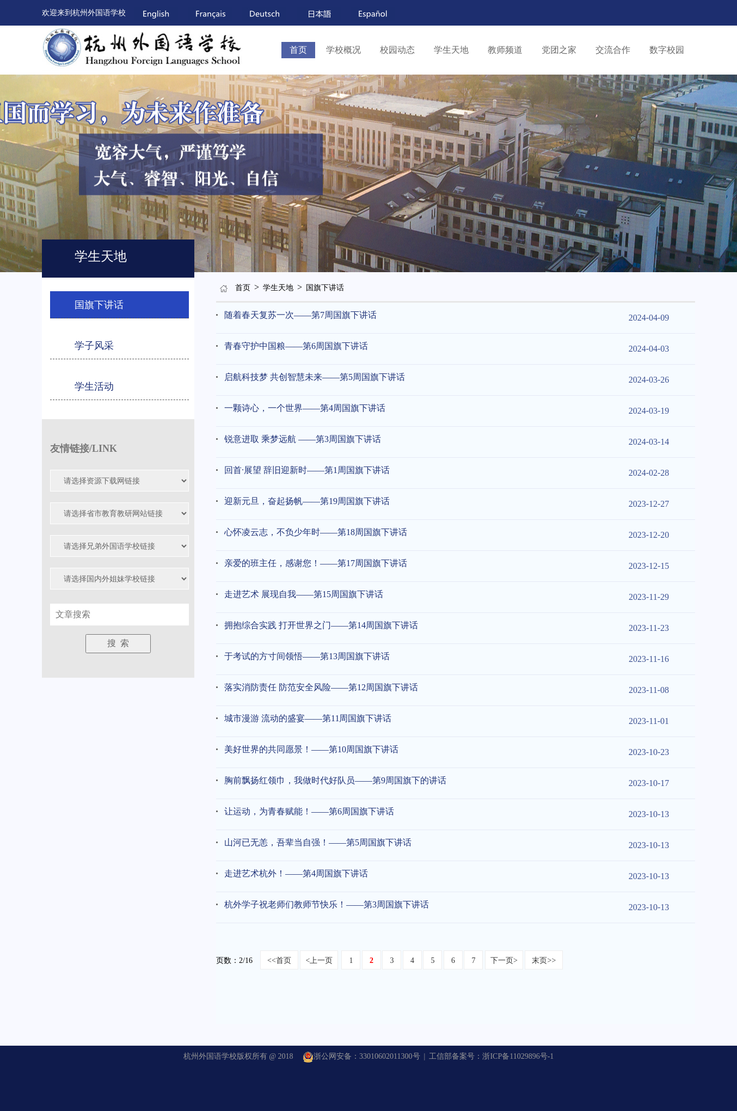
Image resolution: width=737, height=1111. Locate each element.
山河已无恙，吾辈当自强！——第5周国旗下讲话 (318, 842)
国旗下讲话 (325, 288)
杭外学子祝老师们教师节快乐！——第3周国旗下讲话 (326, 904)
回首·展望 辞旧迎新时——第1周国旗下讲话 (307, 470)
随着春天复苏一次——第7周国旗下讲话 (300, 315)
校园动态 (397, 49)
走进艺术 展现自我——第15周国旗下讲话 (303, 594)
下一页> (504, 960)
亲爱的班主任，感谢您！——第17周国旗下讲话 (315, 563)
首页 (298, 49)
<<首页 (279, 960)
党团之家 (559, 49)
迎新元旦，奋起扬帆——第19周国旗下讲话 (307, 501)
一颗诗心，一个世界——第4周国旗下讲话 (304, 408)
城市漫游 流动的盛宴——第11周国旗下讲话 (307, 718)
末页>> (544, 960)
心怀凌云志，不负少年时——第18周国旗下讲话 (315, 532)
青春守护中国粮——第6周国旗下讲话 (296, 346)
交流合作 (612, 49)
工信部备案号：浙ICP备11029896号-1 (491, 1056)
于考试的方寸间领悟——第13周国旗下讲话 (307, 656)
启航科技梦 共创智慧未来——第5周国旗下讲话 (314, 377)
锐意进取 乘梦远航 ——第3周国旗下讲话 (302, 439)
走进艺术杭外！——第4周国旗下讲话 (296, 873)
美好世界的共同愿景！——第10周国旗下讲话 (311, 749)
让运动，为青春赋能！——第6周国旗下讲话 (309, 811)
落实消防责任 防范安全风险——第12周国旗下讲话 (321, 687)
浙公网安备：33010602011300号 (361, 1056)
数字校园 (666, 49)
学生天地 (451, 49)
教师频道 (505, 49)
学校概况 (343, 49)
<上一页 (319, 960)
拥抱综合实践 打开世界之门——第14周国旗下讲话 (321, 625)
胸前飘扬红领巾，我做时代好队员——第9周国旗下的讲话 (335, 780)
